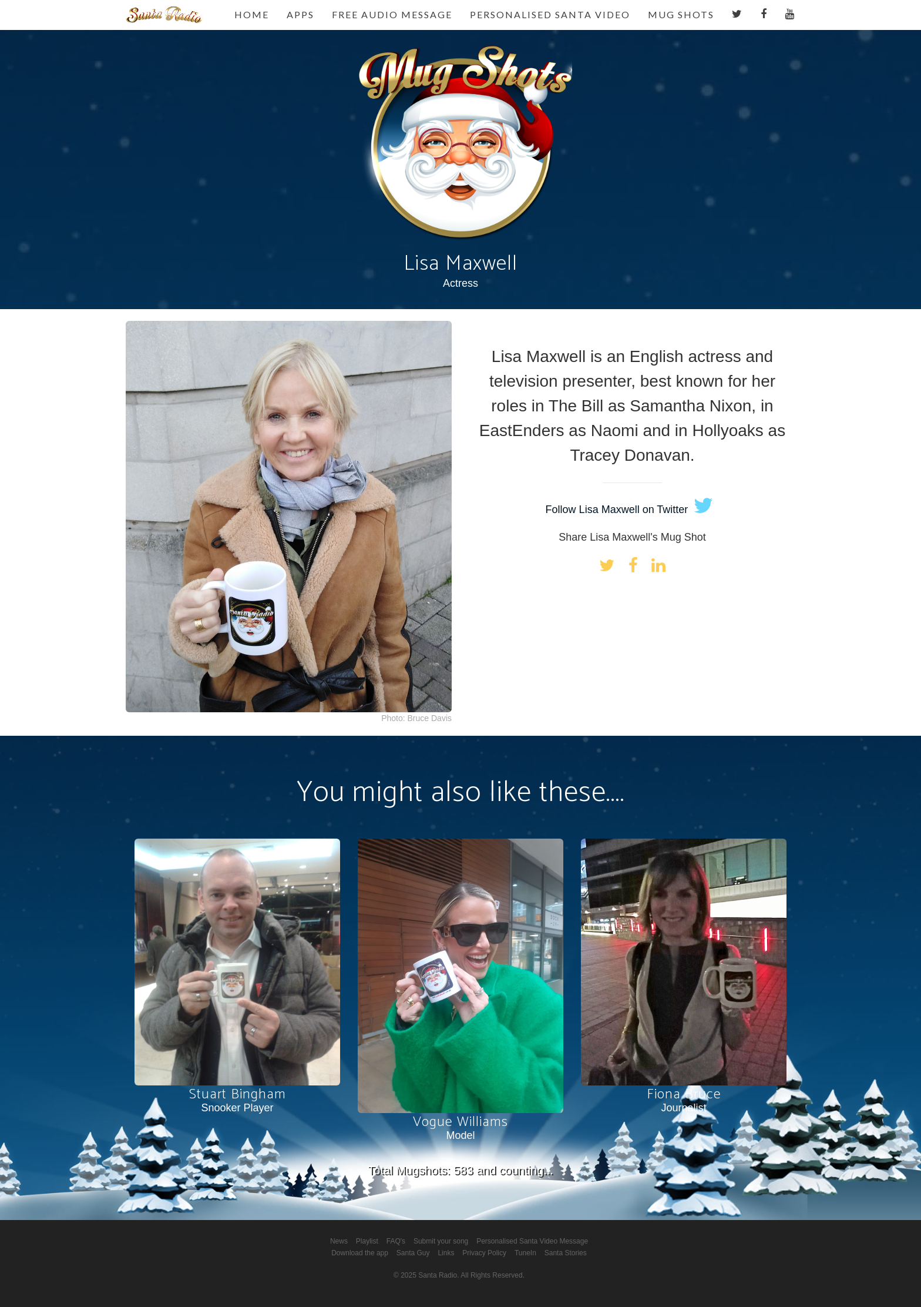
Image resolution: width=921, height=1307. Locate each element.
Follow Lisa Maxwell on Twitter (630, 509)
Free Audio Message (392, 14)
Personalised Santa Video (550, 14)
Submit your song (441, 1241)
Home (251, 14)
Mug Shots (681, 14)
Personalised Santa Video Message (532, 1241)
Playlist (367, 1241)
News (339, 1241)
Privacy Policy (484, 1253)
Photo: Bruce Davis (416, 718)
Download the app (359, 1253)
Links (446, 1253)
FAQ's (395, 1241)
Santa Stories (565, 1253)
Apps (300, 14)
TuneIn (525, 1253)
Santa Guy (413, 1253)
